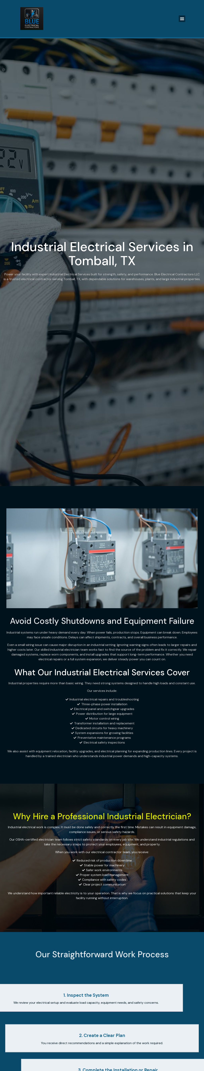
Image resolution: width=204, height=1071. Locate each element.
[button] (182, 18)
